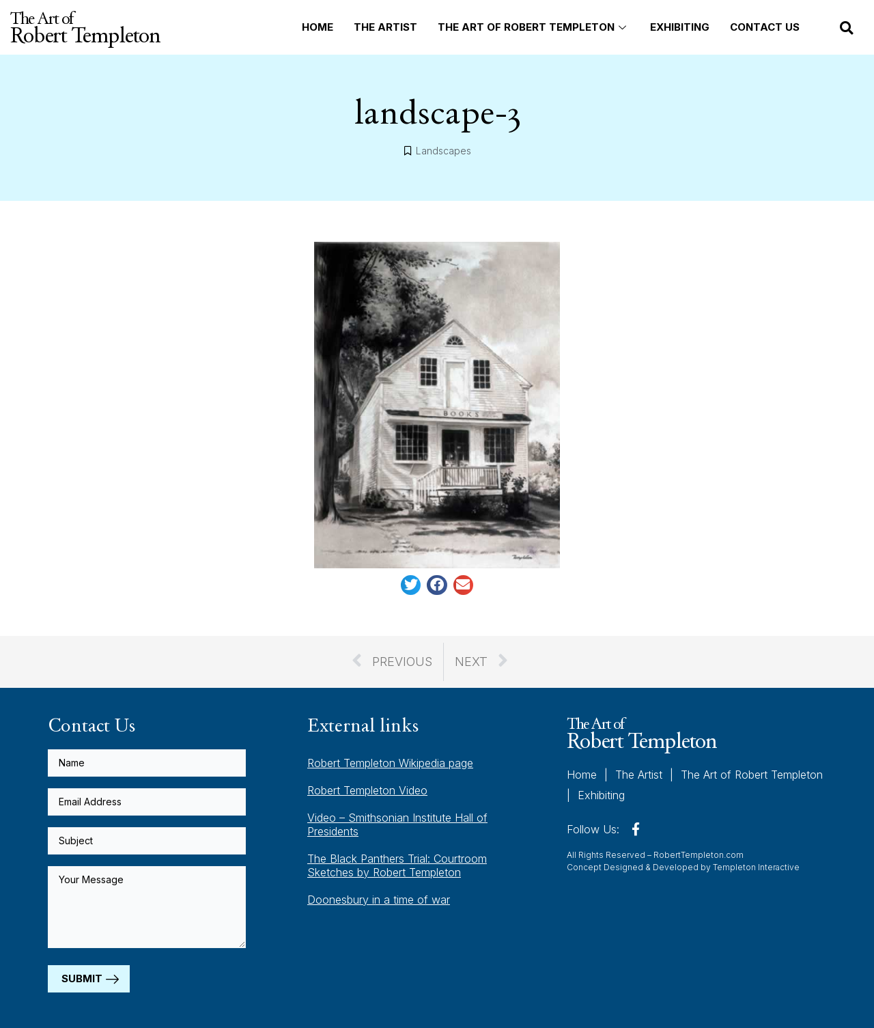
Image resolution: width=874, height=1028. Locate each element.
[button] (846, 28)
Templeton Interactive (756, 866)
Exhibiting (679, 26)
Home (317, 26)
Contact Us (765, 26)
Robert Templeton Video (367, 790)
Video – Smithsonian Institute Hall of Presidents (397, 824)
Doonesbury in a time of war (378, 899)
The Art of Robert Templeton (534, 26)
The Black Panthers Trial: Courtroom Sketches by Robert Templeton (397, 865)
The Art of (85, 27)
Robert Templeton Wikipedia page (390, 763)
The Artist (385, 26)
